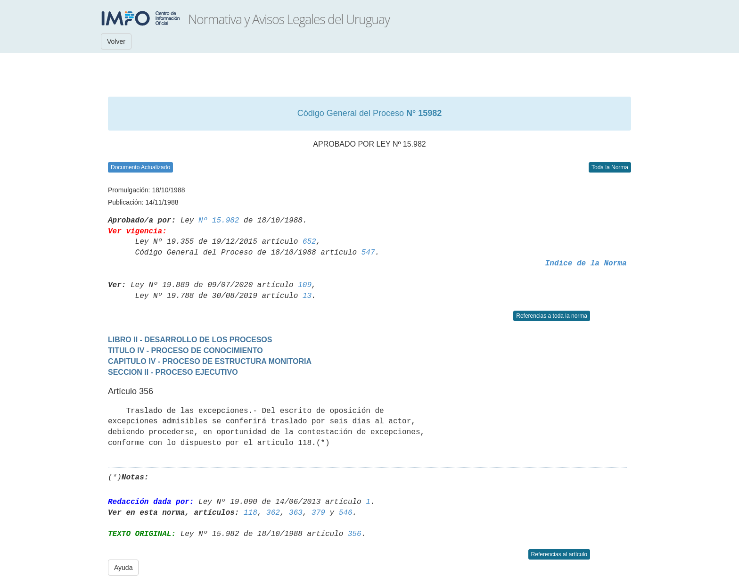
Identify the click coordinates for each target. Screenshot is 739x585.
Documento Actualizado (140, 167)
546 (346, 513)
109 (305, 285)
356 (354, 534)
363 (296, 513)
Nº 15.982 (218, 220)
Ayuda (123, 567)
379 (318, 513)
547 (368, 252)
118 (250, 513)
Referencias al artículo (559, 554)
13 (307, 296)
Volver (116, 41)
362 (273, 513)
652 (309, 242)
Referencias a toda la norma (551, 316)
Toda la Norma (609, 167)
